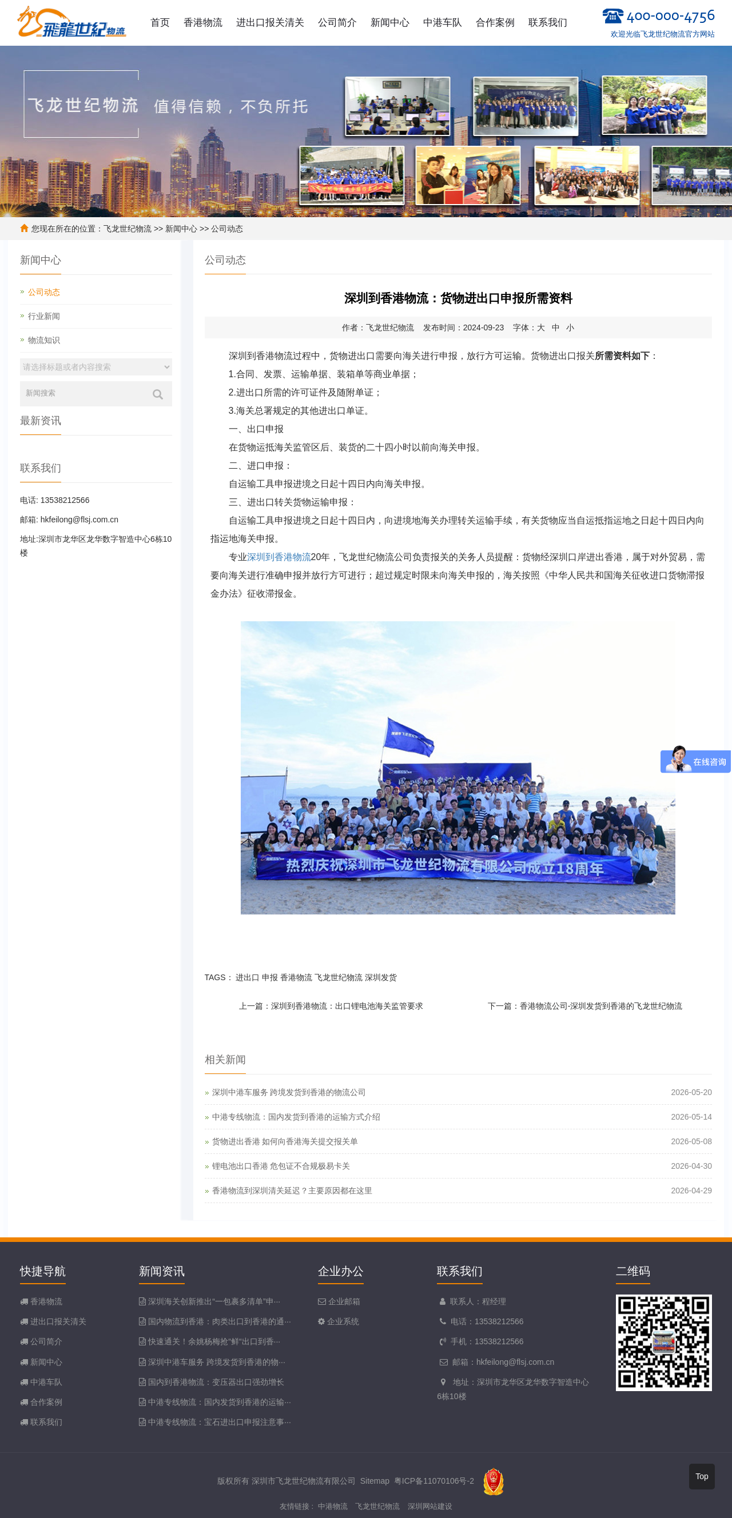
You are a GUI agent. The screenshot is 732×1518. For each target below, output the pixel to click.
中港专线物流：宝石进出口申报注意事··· (219, 1422)
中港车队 (442, 22)
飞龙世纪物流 (128, 228)
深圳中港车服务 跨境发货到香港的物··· (216, 1362)
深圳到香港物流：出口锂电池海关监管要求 (347, 1005)
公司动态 (227, 228)
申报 (270, 977)
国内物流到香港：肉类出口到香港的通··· (219, 1321)
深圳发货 (381, 977)
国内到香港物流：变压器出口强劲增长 (216, 1382)
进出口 (248, 977)
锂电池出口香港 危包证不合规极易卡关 (281, 1166)
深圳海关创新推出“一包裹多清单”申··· (214, 1301)
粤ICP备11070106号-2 (434, 1480)
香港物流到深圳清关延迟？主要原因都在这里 (292, 1190)
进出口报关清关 (270, 22)
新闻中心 (390, 22)
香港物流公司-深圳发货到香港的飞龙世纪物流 (601, 1005)
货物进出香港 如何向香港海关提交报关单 (285, 1141)
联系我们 (547, 22)
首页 (160, 22)
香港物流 (203, 22)
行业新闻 (44, 316)
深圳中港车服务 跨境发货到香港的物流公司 (289, 1092)
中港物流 (333, 1506)
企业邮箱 (343, 1301)
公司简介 (337, 22)
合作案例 (495, 22)
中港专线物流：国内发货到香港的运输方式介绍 (296, 1116)
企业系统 (342, 1321)
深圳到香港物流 (279, 557)
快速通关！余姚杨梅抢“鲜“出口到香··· (214, 1341)
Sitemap (374, 1480)
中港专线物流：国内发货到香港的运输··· (219, 1402)
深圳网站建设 (430, 1506)
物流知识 (44, 340)
